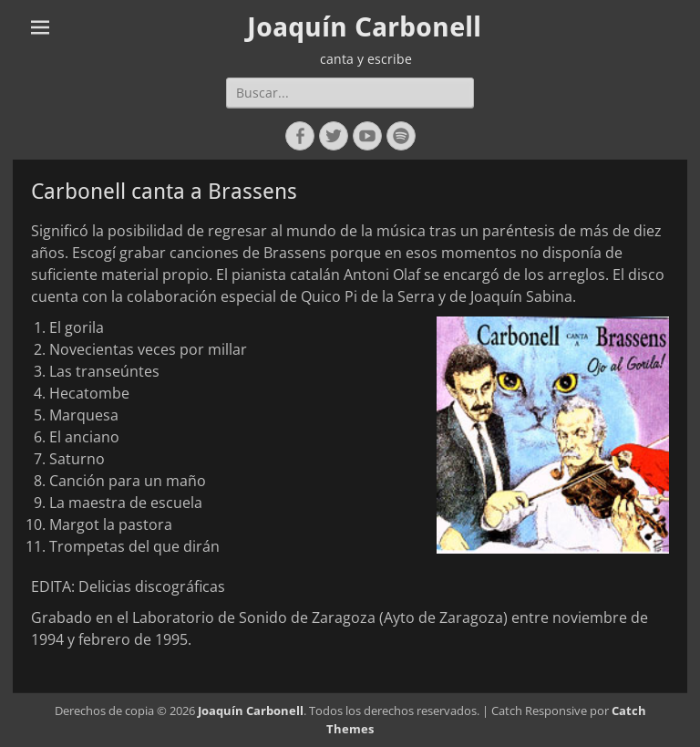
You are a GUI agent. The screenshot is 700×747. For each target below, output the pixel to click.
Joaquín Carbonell (364, 27)
